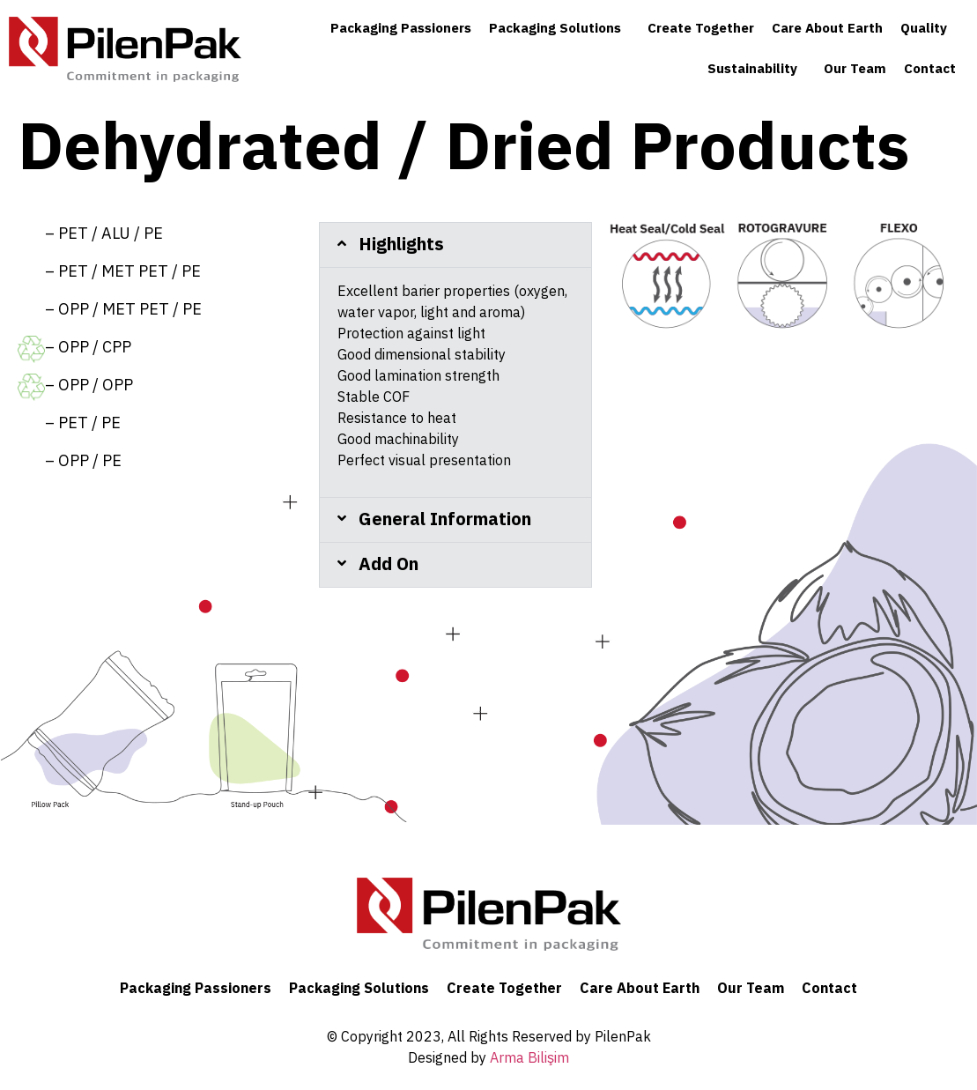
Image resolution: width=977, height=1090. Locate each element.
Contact (930, 69)
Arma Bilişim (529, 1058)
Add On (388, 565)
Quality (928, 29)
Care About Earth (827, 29)
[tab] (455, 245)
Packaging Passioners (400, 29)
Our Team (855, 69)
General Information (445, 520)
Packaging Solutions (559, 29)
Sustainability (756, 69)
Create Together (701, 29)
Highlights (401, 245)
